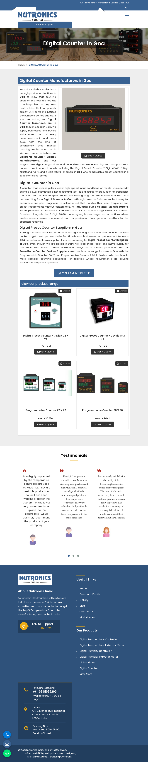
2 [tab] (73, 556)
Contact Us (86, 611)
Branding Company (61, 756)
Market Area (87, 617)
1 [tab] (69, 556)
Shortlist (65, 290)
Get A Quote (93, 155)
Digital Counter (89, 668)
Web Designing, (68, 753)
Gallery (84, 600)
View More (86, 674)
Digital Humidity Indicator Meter (99, 657)
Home (21, 64)
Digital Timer (87, 662)
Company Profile (90, 594)
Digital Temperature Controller (99, 639)
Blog (82, 606)
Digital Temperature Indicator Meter (102, 645)
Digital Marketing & (38, 756)
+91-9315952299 (43, 628)
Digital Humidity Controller (96, 651)
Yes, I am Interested (74, 273)
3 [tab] (78, 556)
